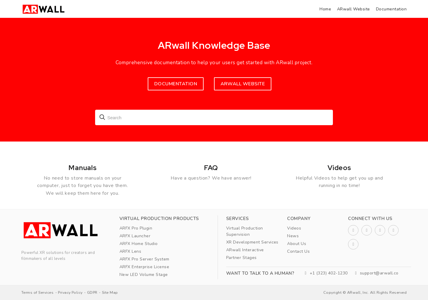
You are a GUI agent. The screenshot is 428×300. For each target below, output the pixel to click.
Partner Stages (241, 257)
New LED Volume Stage (143, 274)
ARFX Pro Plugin (135, 228)
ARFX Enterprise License (144, 267)
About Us (296, 243)
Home (325, 9)
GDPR (92, 292)
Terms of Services (37, 292)
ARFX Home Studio (138, 243)
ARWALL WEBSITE (243, 84)
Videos (294, 228)
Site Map (110, 292)
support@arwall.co (377, 273)
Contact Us (298, 251)
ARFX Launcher (134, 236)
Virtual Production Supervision (244, 231)
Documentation (391, 9)
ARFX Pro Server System (144, 259)
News (293, 236)
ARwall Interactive (245, 250)
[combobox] (214, 117)
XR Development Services (252, 242)
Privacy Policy (70, 292)
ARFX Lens (130, 251)
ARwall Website (353, 9)
